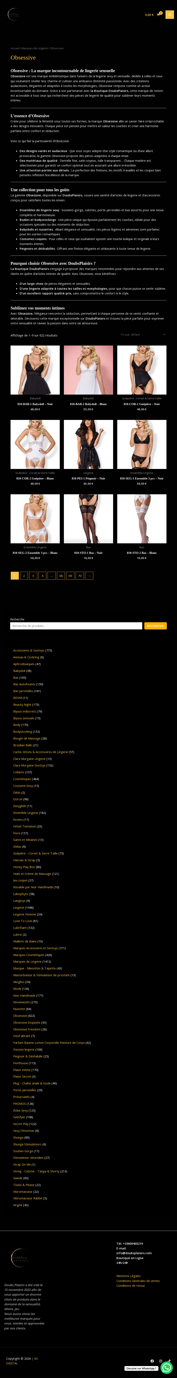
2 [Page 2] (24, 577)
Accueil (15, 50)
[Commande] (142, 336)
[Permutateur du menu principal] (170, 16)
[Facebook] (152, 1362)
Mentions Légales (128, 1277)
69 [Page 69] (70, 577)
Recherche (17, 621)
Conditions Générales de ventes (138, 1282)
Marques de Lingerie (35, 50)
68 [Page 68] (61, 577)
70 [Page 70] (79, 577)
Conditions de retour (130, 1287)
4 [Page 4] (42, 577)
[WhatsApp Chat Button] (166, 1368)
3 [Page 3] (33, 577)
